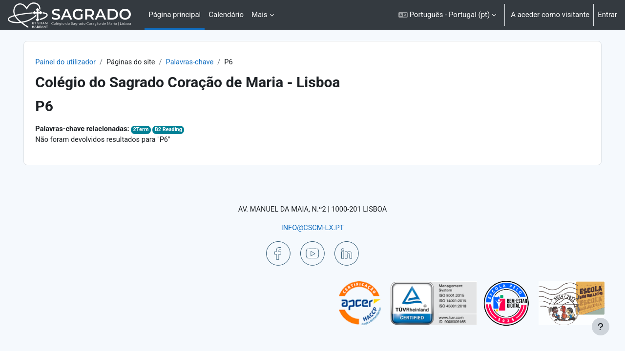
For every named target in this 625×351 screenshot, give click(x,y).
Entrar (607, 14)
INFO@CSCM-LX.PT (312, 227)
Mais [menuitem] (259, 14)
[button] (447, 15)
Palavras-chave (211, 62)
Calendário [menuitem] (226, 14)
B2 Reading (189, 130)
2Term (161, 130)
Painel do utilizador (84, 62)
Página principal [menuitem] (174, 14)
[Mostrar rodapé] (600, 326)
